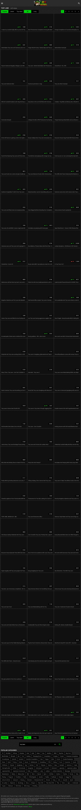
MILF (28, 774)
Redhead (53, 777)
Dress (3, 762)
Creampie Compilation (72, 756)
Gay (26, 765)
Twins (63, 783)
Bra (19, 756)
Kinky (29, 771)
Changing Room (37, 756)
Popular (4, 11)
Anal (28, 753)
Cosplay (55, 756)
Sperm (71, 780)
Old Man (51, 774)
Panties (65, 774)
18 (2, 753)
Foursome (67, 762)
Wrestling (34, 786)
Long (35, 11)
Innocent (46, 768)
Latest (12, 11)
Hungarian (30, 768)
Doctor (58, 759)
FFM (49, 762)
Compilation (47, 756)
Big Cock (68, 753)
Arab (33, 753)
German (31, 765)
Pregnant (10, 777)
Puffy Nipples (32, 777)
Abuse (30, 806)
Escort (26, 762)
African (15, 753)
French (74, 762)
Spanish (65, 780)
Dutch (9, 762)
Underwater (75, 783)
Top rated (19, 11)
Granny (50, 765)
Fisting (55, 762)
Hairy (55, 765)
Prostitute (18, 777)
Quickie (41, 777)
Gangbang (19, 765)
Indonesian (39, 768)
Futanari (12, 765)
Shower (48, 780)
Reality (47, 777)
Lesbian (48, 771)
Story (27, 783)
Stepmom (12, 783)
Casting (28, 756)
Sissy (54, 780)
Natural (39, 774)
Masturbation (5, 774)
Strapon (33, 783)
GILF (37, 765)
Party (77, 774)
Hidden (14, 768)
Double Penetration (68, 759)
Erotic (20, 762)
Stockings (20, 783)
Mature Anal (21, 774)
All (27, 11)
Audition (49, 753)
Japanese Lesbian (72, 768)
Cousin (62, 756)
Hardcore (69, 765)
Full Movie (4, 765)
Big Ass (61, 753)
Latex (41, 771)
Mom (33, 774)
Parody (71, 774)
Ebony (15, 762)
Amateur (22, 753)
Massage (67, 771)
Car (23, 756)
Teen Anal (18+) (50, 783)
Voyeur (4, 786)
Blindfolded (5, 756)
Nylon (45, 774)
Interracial (54, 768)
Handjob (61, 765)
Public (25, 777)
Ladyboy (35, 771)
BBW (55, 753)
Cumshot (21, 759)
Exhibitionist (34, 762)
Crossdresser (5, 759)
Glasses (43, 765)
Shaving (22, 780)
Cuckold (14, 759)
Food (60, 762)
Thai (58, 783)
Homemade (22, 768)
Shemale (29, 780)
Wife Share (18, 786)
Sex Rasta (40, 3)
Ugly (68, 783)
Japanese (62, 768)
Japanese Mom (6, 771)
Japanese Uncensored (19, 771)
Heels (75, 765)
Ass (43, 753)
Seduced (15, 780)
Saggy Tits (68, 777)
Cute (41, 759)
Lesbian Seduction (57, 771)
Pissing (4, 777)
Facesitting (43, 762)
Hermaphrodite (6, 768)
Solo (59, 780)
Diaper (47, 759)
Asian (38, 753)
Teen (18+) (41, 783)
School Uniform (6, 780)
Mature (13, 774)
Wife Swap (27, 786)
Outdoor (58, 774)
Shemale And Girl (38, 780)
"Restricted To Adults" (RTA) (21, 804)
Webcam (10, 786)
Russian (61, 777)
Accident (8, 753)
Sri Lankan (5, 783)
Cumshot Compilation (32, 759)
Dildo (52, 759)
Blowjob (13, 756)
